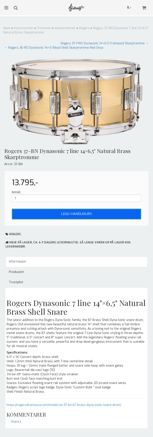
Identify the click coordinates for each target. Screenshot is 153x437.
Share (15, 422)
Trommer (44, 28)
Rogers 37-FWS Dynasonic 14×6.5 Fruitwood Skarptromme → (105, 43)
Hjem (6, 28)
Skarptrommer (65, 28)
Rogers (84, 28)
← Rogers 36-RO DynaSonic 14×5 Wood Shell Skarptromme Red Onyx (53, 48)
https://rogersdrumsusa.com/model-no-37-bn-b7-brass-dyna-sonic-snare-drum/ (64, 405)
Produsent (16, 272)
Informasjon (17, 261)
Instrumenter (23, 28)
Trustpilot (16, 282)
